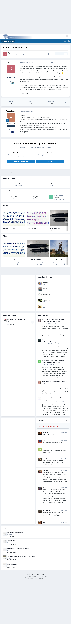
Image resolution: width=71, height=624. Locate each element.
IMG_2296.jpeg (55, 228)
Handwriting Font (12, 564)
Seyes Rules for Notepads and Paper (18, 548)
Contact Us (40, 574)
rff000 (44, 488)
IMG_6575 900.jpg (32, 228)
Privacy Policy (31, 574)
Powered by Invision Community (35, 578)
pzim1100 (45, 449)
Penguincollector (47, 459)
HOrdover (45, 470)
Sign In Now (50, 161)
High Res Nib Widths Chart (15, 532)
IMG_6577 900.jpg (9, 228)
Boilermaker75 (61, 259)
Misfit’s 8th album (38, 259)
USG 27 (14, 259)
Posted (26, 62)
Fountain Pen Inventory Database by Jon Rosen (21, 556)
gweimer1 (45, 432)
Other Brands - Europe (26, 55)
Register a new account (21, 161)
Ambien (45, 441)
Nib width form (11, 540)
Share (50, 54)
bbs (44, 522)
